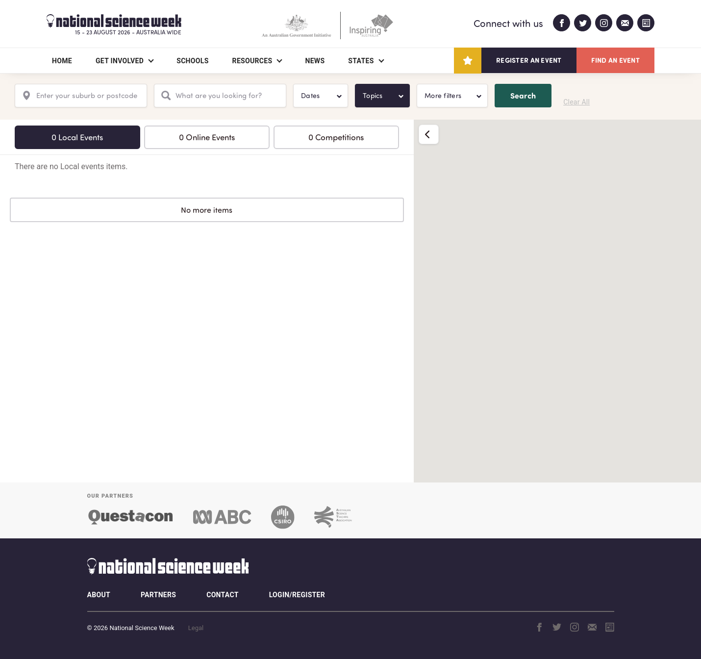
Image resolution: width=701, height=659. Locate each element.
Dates (310, 95)
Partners (158, 595)
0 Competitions (336, 137)
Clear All (576, 102)
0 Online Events (207, 137)
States (361, 61)
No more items (206, 210)
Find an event (615, 60)
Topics (373, 95)
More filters (443, 95)
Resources (252, 61)
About (98, 595)
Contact (222, 595)
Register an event (528, 60)
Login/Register (297, 595)
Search (523, 95)
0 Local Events (77, 137)
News (315, 61)
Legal (195, 628)
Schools (192, 61)
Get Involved (120, 61)
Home (62, 61)
